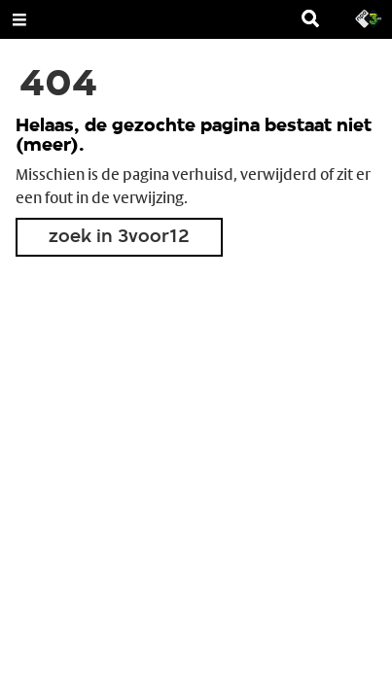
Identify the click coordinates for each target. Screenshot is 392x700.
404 (58, 85)
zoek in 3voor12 (119, 237)
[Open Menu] (19, 19)
